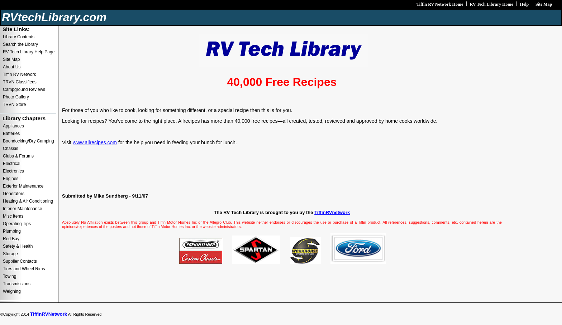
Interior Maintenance (22, 208)
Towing (9, 276)
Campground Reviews (24, 89)
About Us (11, 66)
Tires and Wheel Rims (24, 268)
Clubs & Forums (18, 156)
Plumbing (12, 231)
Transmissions (16, 283)
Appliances (13, 125)
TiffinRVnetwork (332, 212)
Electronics (13, 171)
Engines (10, 178)
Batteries (11, 133)
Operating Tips (17, 223)
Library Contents (18, 36)
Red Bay (11, 238)
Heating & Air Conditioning (28, 201)
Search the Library (20, 44)
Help (524, 4)
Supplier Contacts (20, 261)
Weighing (12, 291)
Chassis (10, 148)
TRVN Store (14, 104)
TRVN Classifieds (20, 81)
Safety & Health (18, 246)
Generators (13, 193)
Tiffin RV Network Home (439, 4)
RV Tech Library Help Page (28, 51)
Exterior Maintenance (23, 186)
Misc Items (13, 216)
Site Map (543, 4)
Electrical (11, 163)
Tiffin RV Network (19, 74)
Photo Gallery (16, 97)
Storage (10, 253)
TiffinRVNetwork (48, 314)
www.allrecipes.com (95, 142)
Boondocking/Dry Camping (28, 141)
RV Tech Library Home (491, 4)
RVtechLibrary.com (54, 17)
